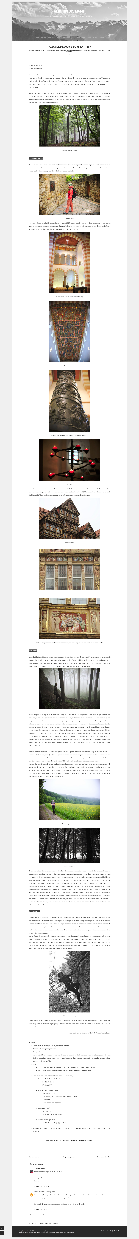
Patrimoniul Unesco (90, 50)
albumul (84, 1033)
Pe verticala (80, 37)
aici (42, 65)
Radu (108, 1033)
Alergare (50, 50)
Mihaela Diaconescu (41, 1192)
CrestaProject (28, 1232)
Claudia (37, 1168)
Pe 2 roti (51, 37)
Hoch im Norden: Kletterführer (54, 1067)
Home (37, 37)
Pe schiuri (70, 37)
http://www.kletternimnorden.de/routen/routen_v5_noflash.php (67, 1070)
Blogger (47, 1231)
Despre (43, 37)
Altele (102, 37)
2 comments (69, 51)
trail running (102, 50)
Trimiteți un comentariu (38, 1215)
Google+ (74, 1141)
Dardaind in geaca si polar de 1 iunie (70, 47)
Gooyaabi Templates (69, 1232)
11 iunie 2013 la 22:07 (41, 1209)
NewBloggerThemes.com (48, 1232)
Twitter (66, 1141)
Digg (89, 1141)
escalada (63, 50)
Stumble (82, 1141)
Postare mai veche (103, 1157)
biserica (33, 171)
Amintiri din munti (69, 11)
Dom (107, 168)
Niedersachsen (78, 50)
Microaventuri (92, 37)
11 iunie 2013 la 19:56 (41, 1186)
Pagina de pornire (69, 1157)
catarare (56, 50)
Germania (70, 50)
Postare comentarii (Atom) (48, 1223)
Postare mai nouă (35, 1157)
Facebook (57, 1141)
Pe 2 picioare (61, 37)
